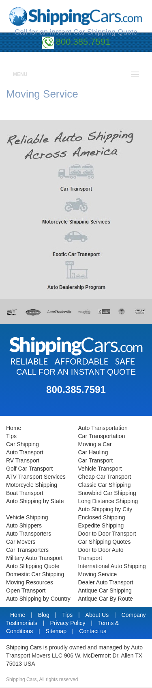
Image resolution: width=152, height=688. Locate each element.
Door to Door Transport (107, 533)
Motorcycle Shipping (31, 485)
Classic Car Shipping (104, 485)
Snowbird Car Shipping (107, 493)
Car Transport (95, 460)
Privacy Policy (68, 623)
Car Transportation (101, 436)
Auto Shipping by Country (38, 598)
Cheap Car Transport (104, 476)
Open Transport (25, 590)
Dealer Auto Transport (105, 582)
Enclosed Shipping (101, 517)
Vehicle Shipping (27, 517)
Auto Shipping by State (35, 501)
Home (13, 428)
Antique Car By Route (105, 598)
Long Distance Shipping (108, 501)
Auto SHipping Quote (33, 566)
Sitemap (57, 631)
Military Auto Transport (34, 558)
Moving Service (97, 574)
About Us (98, 615)
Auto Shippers (24, 525)
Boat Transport (24, 493)
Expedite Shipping (101, 525)
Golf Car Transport (29, 468)
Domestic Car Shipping (35, 574)
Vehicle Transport (100, 468)
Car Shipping (22, 444)
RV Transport (22, 460)
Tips (11, 436)
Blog (44, 615)
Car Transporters (27, 550)
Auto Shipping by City (105, 509)
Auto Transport (24, 452)
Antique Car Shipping (105, 590)
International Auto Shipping (112, 566)
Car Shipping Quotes (104, 541)
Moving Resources (29, 582)
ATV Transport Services (36, 476)
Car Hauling (93, 452)
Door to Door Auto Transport (101, 554)
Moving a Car (95, 444)
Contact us (92, 631)
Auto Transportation (103, 428)
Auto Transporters (28, 533)
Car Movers (20, 541)
